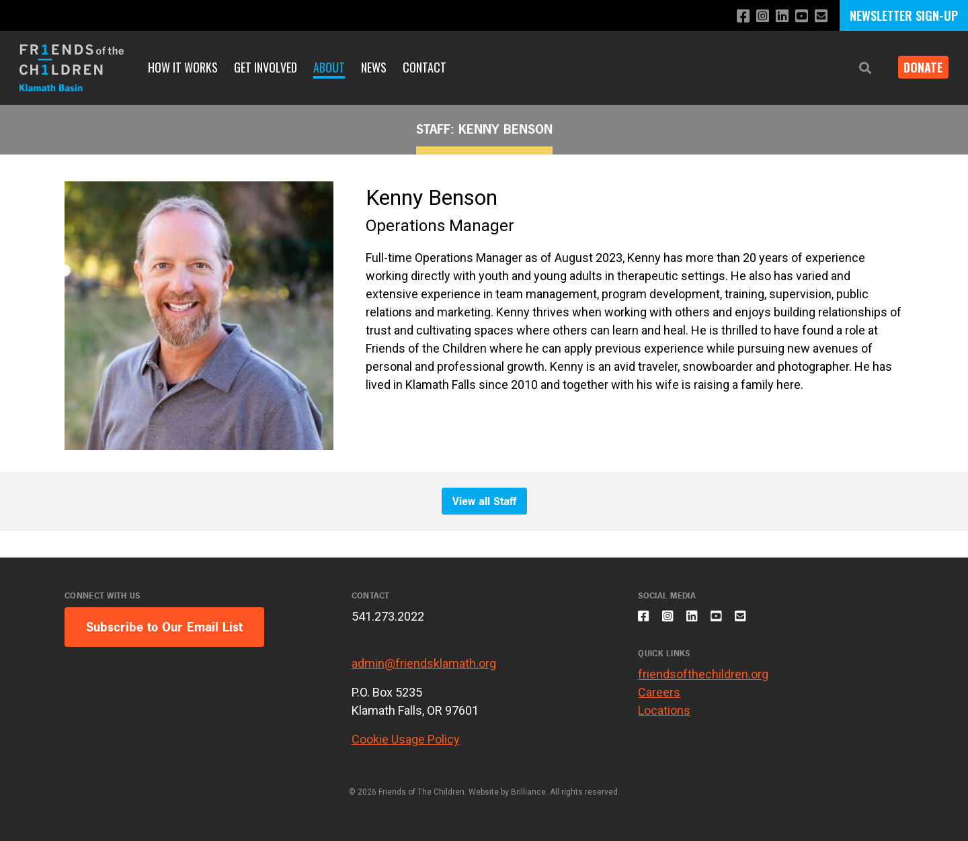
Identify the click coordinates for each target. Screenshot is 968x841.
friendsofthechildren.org (703, 681)
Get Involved (265, 67)
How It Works (183, 67)
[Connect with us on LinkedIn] (777, 16)
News (374, 67)
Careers (659, 700)
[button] (855, 68)
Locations (664, 718)
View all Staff (484, 501)
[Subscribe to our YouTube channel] (799, 16)
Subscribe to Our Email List (164, 627)
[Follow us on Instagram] (756, 16)
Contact (424, 67)
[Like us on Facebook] (734, 16)
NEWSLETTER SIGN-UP (904, 15)
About (329, 67)
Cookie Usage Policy (406, 739)
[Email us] (820, 16)
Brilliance (528, 792)
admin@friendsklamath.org (424, 663)
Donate (918, 67)
